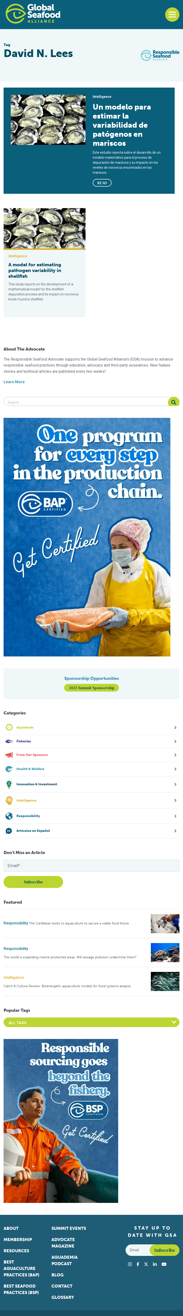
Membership (18, 1239)
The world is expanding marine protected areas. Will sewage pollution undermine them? (70, 957)
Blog (57, 1275)
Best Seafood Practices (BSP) (21, 1289)
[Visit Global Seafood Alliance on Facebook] (138, 1264)
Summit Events (68, 1228)
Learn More (14, 382)
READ (102, 182)
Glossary (62, 1297)
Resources (16, 1250)
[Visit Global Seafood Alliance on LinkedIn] (155, 1264)
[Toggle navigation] (172, 14)
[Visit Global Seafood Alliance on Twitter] (146, 1264)
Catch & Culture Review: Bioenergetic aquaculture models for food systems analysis (67, 986)
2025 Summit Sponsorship (91, 687)
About (11, 1228)
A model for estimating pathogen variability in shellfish (34, 270)
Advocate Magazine (63, 1243)
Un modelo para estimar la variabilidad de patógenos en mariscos (122, 125)
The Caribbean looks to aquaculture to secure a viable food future (79, 923)
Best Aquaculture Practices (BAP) (21, 1268)
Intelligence (14, 977)
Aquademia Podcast (64, 1260)
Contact (61, 1286)
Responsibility (16, 923)
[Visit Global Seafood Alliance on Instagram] (130, 1264)
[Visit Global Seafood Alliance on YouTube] (164, 1264)
